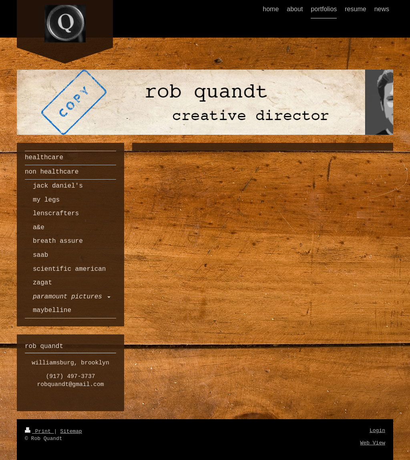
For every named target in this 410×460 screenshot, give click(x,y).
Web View (372, 443)
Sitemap (71, 431)
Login (377, 431)
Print (39, 431)
